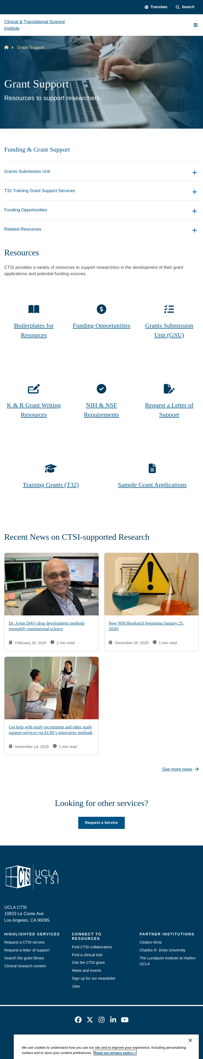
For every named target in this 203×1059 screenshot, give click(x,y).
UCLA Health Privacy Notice (140, 1040)
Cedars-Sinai (151, 942)
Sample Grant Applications (152, 484)
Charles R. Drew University (163, 950)
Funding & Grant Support (37, 149)
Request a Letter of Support (169, 410)
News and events (86, 970)
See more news (180, 769)
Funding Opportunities (101, 325)
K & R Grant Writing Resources (34, 410)
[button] (156, 7)
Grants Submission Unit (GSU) (169, 330)
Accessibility (59, 1040)
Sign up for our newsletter (94, 978)
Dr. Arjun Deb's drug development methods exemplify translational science (47, 626)
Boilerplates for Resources (34, 330)
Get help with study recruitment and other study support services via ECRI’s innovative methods (51, 730)
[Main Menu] (195, 25)
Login (173, 1040)
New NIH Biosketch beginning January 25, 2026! (146, 626)
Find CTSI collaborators (92, 947)
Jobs (76, 986)
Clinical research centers (25, 966)
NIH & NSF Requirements (101, 410)
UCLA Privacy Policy (93, 1040)
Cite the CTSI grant (88, 962)
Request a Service (101, 822)
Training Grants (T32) (51, 484)
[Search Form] (185, 7)
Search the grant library (24, 958)
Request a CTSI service (24, 942)
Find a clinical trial (87, 955)
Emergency (34, 1040)
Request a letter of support (26, 950)
